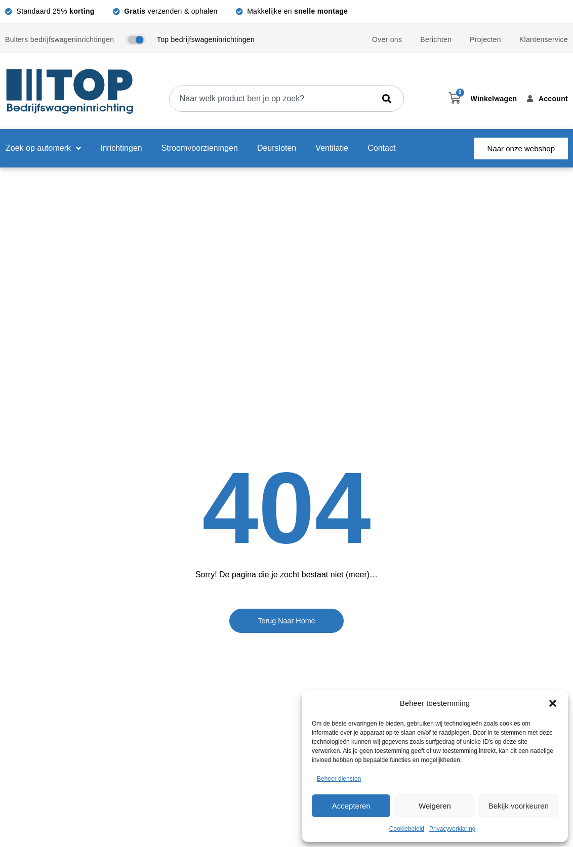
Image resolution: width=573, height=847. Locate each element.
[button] (553, 703)
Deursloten (276, 148)
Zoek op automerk (43, 148)
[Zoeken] (388, 98)
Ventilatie (331, 148)
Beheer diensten (339, 778)
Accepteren (351, 805)
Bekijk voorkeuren (518, 805)
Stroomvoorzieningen (199, 148)
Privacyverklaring (452, 828)
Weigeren (435, 805)
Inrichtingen (121, 148)
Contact (381, 148)
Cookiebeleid (406, 828)
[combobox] (272, 98)
